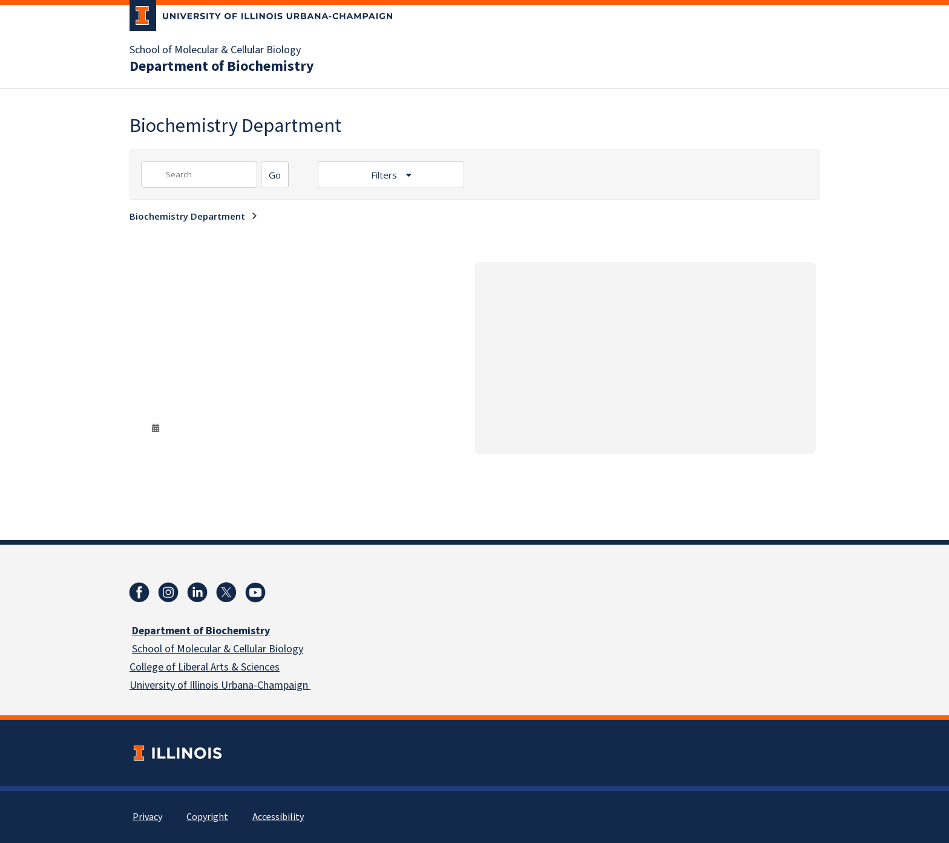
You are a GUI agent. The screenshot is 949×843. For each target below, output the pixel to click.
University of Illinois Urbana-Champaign (220, 685)
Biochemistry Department (187, 216)
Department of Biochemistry (222, 66)
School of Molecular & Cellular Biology (215, 50)
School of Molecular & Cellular (199, 649)
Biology (284, 649)
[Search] (275, 174)
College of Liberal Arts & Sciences (205, 667)
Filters (385, 175)
